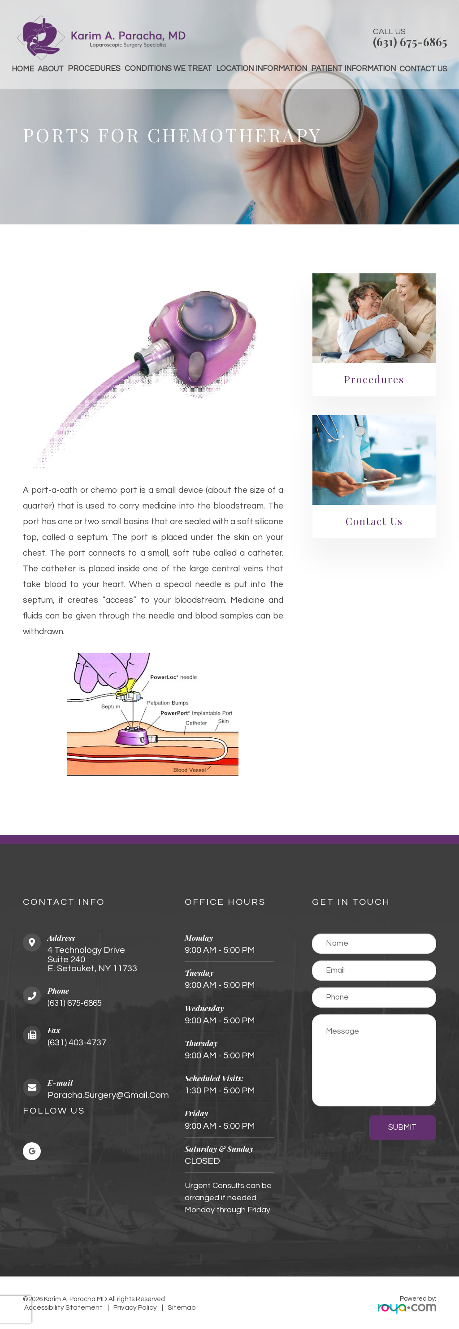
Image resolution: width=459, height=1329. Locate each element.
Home (23, 69)
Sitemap (165, 1307)
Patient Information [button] (353, 69)
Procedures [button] (94, 69)
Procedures (374, 379)
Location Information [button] (261, 69)
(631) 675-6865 (410, 41)
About (51, 69)
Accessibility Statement (59, 1307)
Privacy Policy (123, 1307)
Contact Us (423, 69)
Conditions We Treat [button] (168, 69)
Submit (402, 1127)
